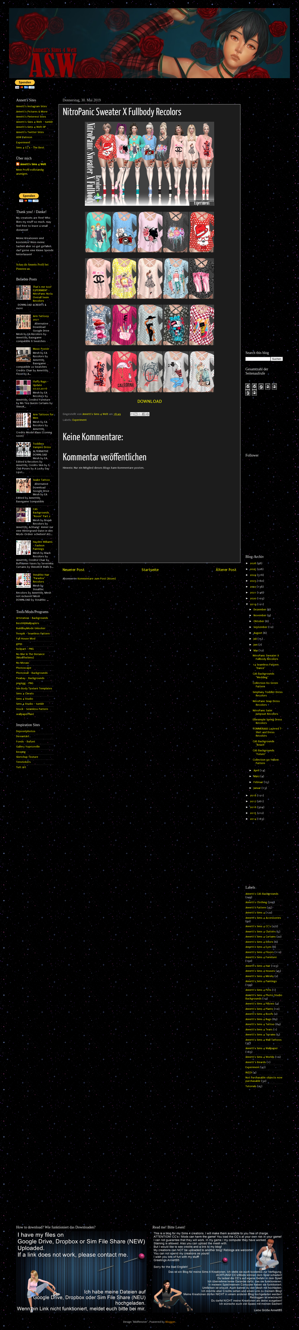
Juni (256, 644)
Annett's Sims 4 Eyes (258, 947)
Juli (256, 638)
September (261, 627)
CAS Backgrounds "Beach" (263, 743)
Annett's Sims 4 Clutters (260, 931)
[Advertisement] (264, 156)
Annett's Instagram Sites (31, 106)
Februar (259, 782)
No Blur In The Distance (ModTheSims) (30, 656)
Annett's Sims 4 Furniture (261, 957)
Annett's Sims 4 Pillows (259, 1003)
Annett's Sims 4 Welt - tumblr (34, 122)
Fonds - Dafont (25, 741)
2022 (253, 586)
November (260, 615)
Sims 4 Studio (24, 698)
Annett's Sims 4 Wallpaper (261, 1048)
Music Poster (41, 349)
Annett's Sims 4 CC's (258, 926)
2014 (253, 819)
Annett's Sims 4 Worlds (259, 1057)
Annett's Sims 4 (255, 912)
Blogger (170, 1322)
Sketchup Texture (27, 757)
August (258, 633)
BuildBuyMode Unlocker (30, 628)
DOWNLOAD (149, 401)
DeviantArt (22, 736)
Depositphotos (25, 731)
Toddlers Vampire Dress (42, 445)
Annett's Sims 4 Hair (257, 966)
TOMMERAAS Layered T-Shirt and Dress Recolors (267, 732)
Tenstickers (23, 762)
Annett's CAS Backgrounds (261, 893)
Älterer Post (226, 570)
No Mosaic (22, 662)
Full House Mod (25, 638)
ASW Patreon (24, 137)
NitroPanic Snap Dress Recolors (266, 703)
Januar (258, 788)
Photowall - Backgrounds (32, 673)
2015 (253, 813)
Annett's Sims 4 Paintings (261, 981)
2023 (253, 581)
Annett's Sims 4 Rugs (258, 1019)
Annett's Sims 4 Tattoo (260, 1024)
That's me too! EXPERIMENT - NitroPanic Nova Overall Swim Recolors (43, 293)
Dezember (260, 609)
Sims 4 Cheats (25, 693)
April (257, 770)
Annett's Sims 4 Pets (258, 990)
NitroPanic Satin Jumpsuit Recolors (265, 712)
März (257, 776)
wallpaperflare (25, 714)
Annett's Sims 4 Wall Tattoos (263, 1039)
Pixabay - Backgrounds (30, 678)
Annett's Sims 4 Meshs (259, 976)
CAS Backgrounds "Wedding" (263, 675)
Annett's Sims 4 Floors (259, 952)
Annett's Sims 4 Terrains (260, 1034)
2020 (253, 598)
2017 (253, 801)
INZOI (248, 1072)
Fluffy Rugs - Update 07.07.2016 (40, 385)
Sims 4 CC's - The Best (30, 147)
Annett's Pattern (255, 907)
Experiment (80, 420)
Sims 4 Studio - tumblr (30, 703)
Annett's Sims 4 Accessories (263, 918)
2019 (253, 604)
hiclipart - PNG (25, 649)
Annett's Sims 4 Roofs (259, 1014)
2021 (253, 592)
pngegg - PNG (24, 683)
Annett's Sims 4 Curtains (260, 936)
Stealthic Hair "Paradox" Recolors (41, 578)
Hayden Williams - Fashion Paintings (43, 545)
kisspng (21, 752)
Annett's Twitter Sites (30, 132)
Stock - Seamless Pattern (32, 709)
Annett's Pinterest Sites (31, 116)
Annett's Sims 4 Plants (259, 1009)
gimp (19, 644)
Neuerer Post (73, 570)
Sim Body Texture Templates (34, 688)
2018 (253, 795)
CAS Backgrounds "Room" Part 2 (41, 513)
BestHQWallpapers (27, 623)
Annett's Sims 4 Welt (33, 164)
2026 (253, 563)
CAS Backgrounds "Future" (263, 752)
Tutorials (250, 1086)
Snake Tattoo (41, 480)
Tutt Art (21, 767)
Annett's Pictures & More (31, 111)
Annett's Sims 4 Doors (259, 942)
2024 (253, 575)
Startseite (150, 570)
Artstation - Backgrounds (32, 618)
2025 (253, 569)
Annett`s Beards (255, 1062)
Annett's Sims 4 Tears (259, 1029)
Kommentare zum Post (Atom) (97, 578)
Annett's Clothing (256, 902)
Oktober (259, 621)
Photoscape (23, 668)
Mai (256, 650)
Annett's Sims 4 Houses (260, 971)
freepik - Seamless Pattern (33, 633)
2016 (253, 807)
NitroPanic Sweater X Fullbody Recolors (266, 657)
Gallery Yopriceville (28, 746)
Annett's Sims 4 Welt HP (31, 127)
